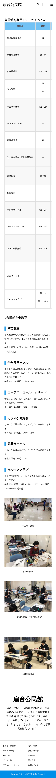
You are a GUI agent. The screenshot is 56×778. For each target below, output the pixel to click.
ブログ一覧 (7, 760)
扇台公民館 (12, 4)
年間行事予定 (8, 751)
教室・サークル (34, 751)
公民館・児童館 (9, 746)
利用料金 (6, 755)
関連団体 (31, 760)
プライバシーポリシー (12, 765)
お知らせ (31, 755)
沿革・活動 (32, 746)
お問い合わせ (33, 765)
